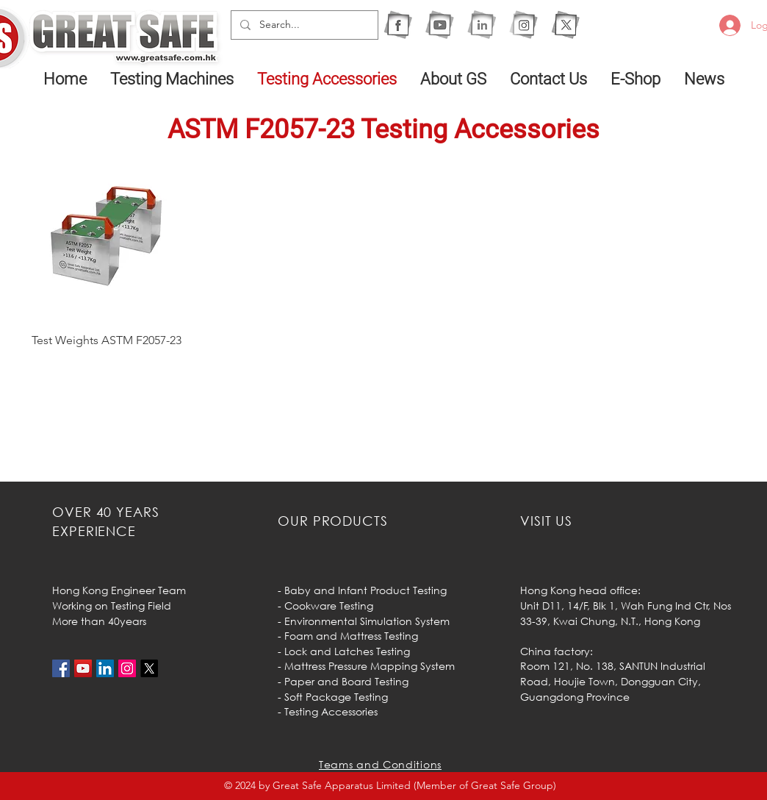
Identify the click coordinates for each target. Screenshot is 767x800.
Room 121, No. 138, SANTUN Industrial (612, 666)
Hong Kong (672, 621)
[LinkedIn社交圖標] (105, 668)
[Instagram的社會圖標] (127, 668)
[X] (565, 24)
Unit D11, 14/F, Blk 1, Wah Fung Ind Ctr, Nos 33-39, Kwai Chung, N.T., (625, 613)
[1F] (398, 24)
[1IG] (523, 24)
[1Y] (439, 24)
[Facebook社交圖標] (61, 668)
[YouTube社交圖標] (83, 668)
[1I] (481, 24)
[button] (172, 78)
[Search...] (303, 25)
